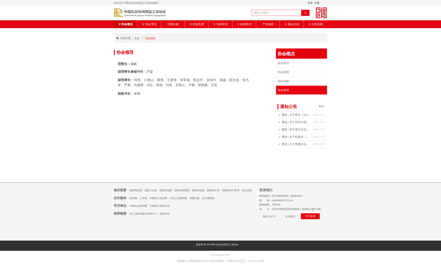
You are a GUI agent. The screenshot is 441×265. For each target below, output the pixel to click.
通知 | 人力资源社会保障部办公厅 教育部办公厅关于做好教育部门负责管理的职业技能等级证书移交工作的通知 (296, 144)
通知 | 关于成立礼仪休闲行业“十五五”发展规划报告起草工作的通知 (296, 129)
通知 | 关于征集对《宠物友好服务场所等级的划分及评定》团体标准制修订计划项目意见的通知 (296, 136)
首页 (137, 38)
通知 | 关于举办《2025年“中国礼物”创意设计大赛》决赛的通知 (296, 114)
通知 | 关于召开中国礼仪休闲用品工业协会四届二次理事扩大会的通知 (296, 122)
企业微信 (290, 216)
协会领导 (150, 38)
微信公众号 (269, 216)
